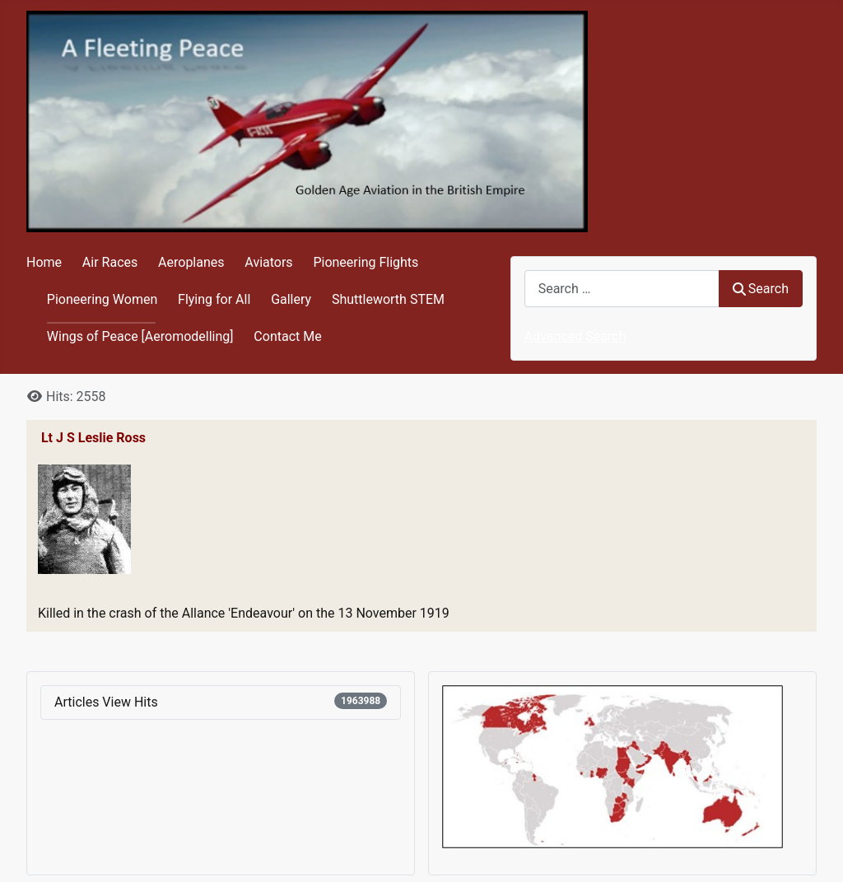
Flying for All (214, 299)
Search (761, 288)
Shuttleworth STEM (388, 299)
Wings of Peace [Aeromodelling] (140, 336)
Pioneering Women (102, 299)
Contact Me (287, 336)
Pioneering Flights (365, 262)
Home (44, 262)
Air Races (109, 262)
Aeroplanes (191, 262)
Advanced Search (575, 336)
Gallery (291, 299)
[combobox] (622, 288)
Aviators (268, 262)
